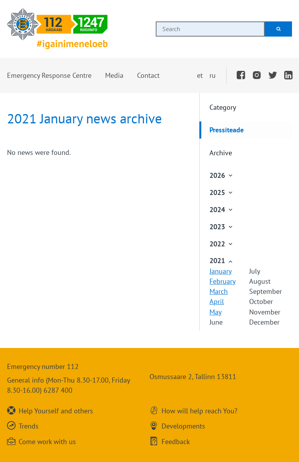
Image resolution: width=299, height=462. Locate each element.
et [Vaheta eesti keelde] (200, 75)
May (215, 311)
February (222, 281)
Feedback (176, 441)
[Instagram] (256, 75)
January (220, 271)
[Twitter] (273, 75)
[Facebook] (240, 75)
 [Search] (278, 28)
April (216, 301)
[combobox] (210, 29)
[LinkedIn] (288, 75)
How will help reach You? (199, 410)
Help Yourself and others (56, 410)
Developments (183, 426)
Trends (29, 426)
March (218, 291)
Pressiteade (226, 129)
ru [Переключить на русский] (212, 75)
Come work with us (47, 441)
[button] (49, 75)
